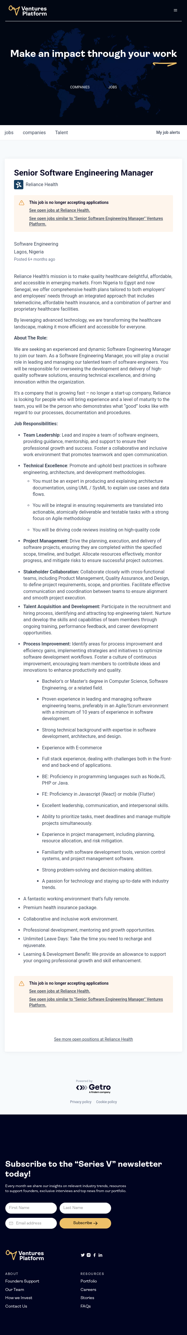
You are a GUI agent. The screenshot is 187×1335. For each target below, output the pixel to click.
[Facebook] (94, 1255)
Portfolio (89, 1281)
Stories (87, 1298)
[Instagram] (88, 1255)
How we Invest (18, 1298)
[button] (175, 10)
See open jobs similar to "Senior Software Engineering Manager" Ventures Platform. (96, 221)
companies (34, 132)
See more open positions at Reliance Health (93, 1039)
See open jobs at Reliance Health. (59, 210)
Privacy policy (80, 1102)
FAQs (86, 1306)
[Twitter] (83, 1255)
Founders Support (22, 1281)
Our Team (14, 1290)
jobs (9, 132)
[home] (26, 10)
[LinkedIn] (100, 1255)
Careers (88, 1290)
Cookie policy (106, 1102)
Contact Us (16, 1306)
